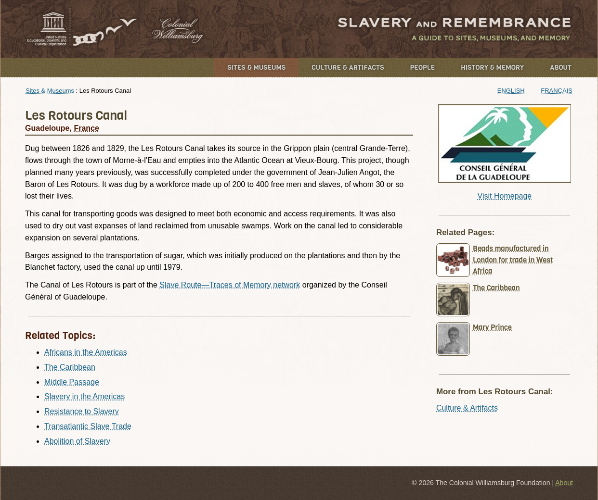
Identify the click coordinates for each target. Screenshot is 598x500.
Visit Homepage (505, 196)
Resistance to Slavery (81, 411)
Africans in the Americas (85, 352)
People (422, 67)
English (511, 90)
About (561, 67)
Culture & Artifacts (348, 67)
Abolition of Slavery (77, 441)
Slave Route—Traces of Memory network (229, 285)
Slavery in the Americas (84, 396)
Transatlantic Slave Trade (87, 426)
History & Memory (492, 67)
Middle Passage (71, 382)
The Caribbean (69, 367)
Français (556, 90)
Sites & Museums (256, 67)
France (86, 128)
